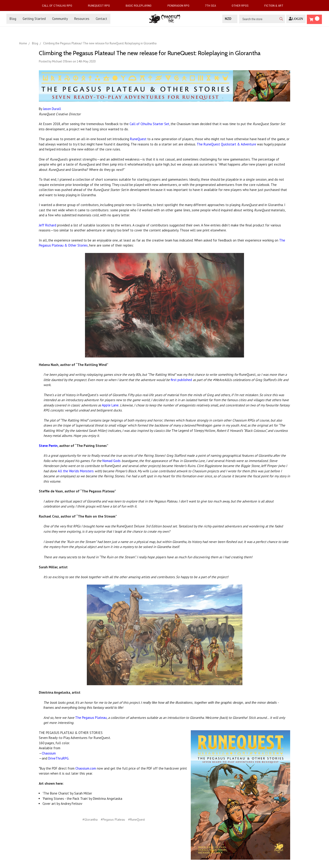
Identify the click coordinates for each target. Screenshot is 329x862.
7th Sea (212, 5)
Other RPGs (242, 5)
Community (60, 18)
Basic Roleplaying (140, 5)
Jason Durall (52, 109)
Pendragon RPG (180, 5)
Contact (101, 18)
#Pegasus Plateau (113, 819)
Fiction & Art (275, 5)
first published (181, 380)
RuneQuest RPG (101, 5)
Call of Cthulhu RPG (59, 5)
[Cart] (314, 19)
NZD (230, 18)
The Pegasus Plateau (91, 717)
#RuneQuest (136, 819)
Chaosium (49, 753)
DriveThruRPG (58, 758)
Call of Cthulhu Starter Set (149, 124)
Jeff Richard (47, 225)
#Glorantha (90, 819)
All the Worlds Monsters (76, 471)
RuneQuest (138, 139)
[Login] (296, 19)
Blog (13, 18)
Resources (81, 18)
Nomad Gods (111, 461)
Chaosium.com (85, 768)
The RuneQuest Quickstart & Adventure (226, 144)
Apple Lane (110, 405)
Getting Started (34, 18)
